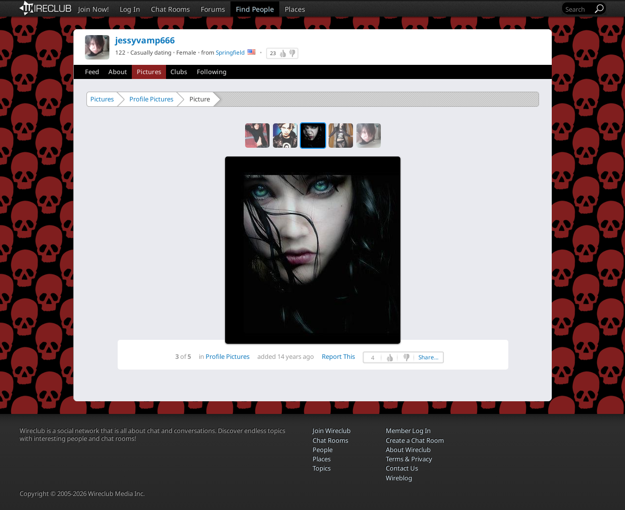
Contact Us (402, 468)
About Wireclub (408, 449)
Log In (130, 9)
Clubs (178, 71)
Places (295, 9)
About (117, 71)
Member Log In (408, 430)
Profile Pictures (151, 99)
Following (212, 71)
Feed (92, 71)
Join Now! (93, 9)
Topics (321, 468)
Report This (338, 356)
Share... (428, 357)
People (322, 449)
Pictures (149, 71)
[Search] (578, 9)
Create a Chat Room (415, 440)
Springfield (230, 52)
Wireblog (399, 478)
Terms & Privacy (409, 459)
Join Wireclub (331, 430)
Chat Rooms (170, 9)
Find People (255, 9)
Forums (213, 9)
